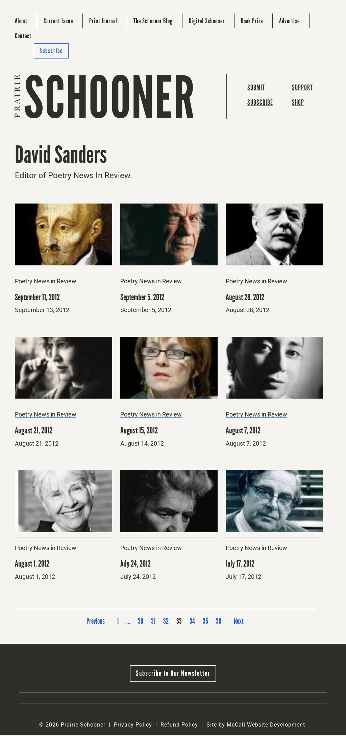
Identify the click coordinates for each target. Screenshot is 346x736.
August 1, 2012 (33, 564)
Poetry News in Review (45, 282)
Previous (94, 621)
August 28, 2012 (246, 298)
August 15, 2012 (139, 431)
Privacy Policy (133, 725)
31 (153, 621)
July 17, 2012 (241, 564)
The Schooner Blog (153, 21)
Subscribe (51, 51)
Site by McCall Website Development (255, 725)
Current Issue (58, 21)
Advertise (289, 21)
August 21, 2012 (34, 431)
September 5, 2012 (143, 298)
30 (140, 621)
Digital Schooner (207, 21)
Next (239, 621)
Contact (23, 36)
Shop (298, 103)
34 (192, 621)
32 (166, 621)
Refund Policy (179, 725)
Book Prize (252, 21)
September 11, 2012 (39, 298)
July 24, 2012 (136, 564)
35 (205, 621)
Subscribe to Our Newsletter (173, 674)
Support (302, 88)
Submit (256, 88)
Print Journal (103, 21)
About (21, 21)
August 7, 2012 (244, 431)
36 (218, 621)
